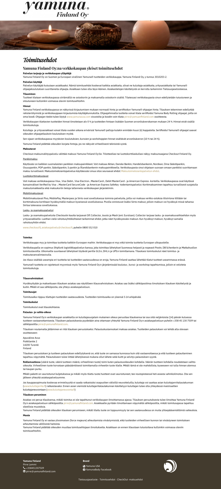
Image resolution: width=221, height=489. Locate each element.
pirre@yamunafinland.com (53, 324)
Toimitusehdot (107, 479)
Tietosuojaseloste (88, 479)
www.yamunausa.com (79, 116)
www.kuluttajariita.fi (34, 386)
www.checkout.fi (32, 227)
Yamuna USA (93, 466)
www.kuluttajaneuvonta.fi (61, 389)
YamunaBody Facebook (98, 469)
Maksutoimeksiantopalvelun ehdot (140, 171)
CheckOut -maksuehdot (130, 479)
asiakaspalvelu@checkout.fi (57, 227)
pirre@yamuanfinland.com (139, 116)
